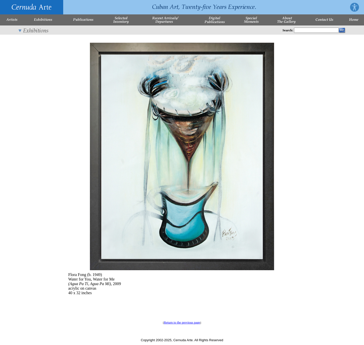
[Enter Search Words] (316, 30)
